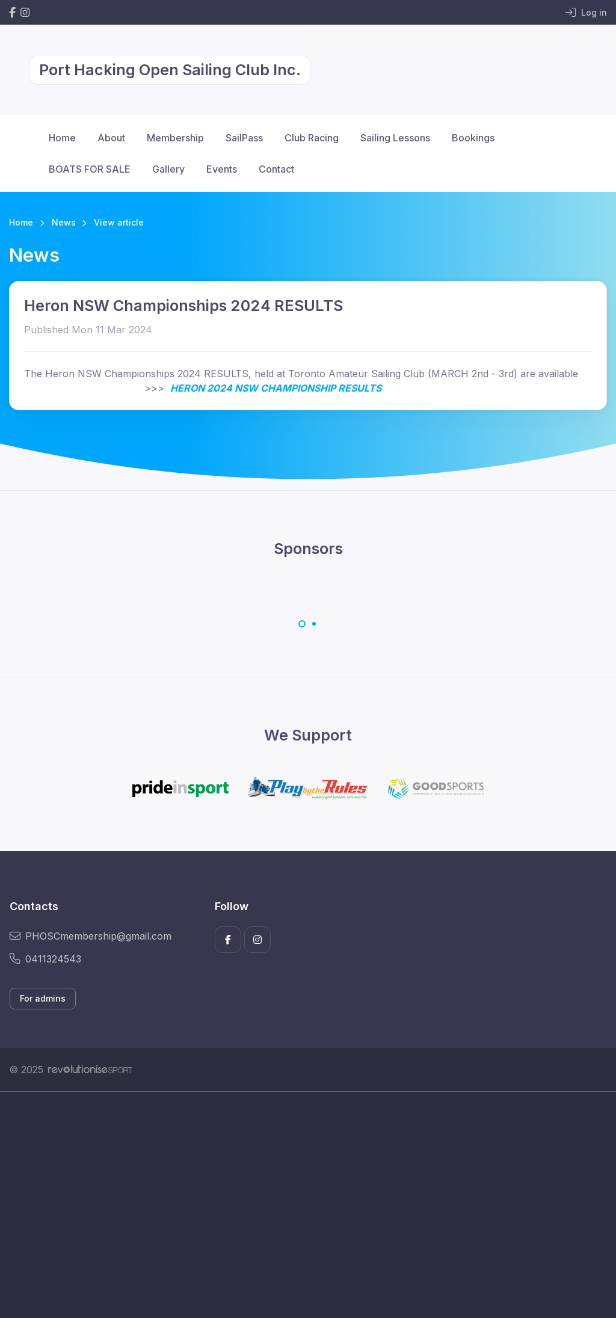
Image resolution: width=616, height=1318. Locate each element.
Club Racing (312, 138)
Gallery (168, 169)
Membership (175, 138)
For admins (43, 998)
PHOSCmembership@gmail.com (90, 936)
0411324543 (45, 959)
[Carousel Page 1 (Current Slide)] (302, 623)
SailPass (244, 138)
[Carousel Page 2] (314, 623)
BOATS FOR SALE (90, 169)
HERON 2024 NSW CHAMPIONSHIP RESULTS (275, 388)
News (64, 222)
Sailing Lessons (395, 138)
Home (62, 138)
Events (221, 169)
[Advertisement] (308, 1205)
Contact (276, 169)
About (111, 138)
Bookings (473, 138)
